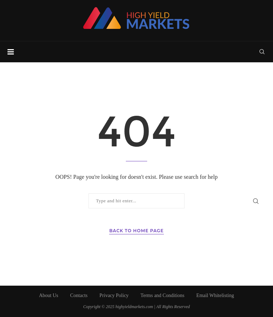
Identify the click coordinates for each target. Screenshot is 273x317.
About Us (48, 295)
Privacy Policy (114, 295)
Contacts (78, 295)
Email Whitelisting (215, 295)
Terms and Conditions (162, 295)
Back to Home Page (136, 230)
